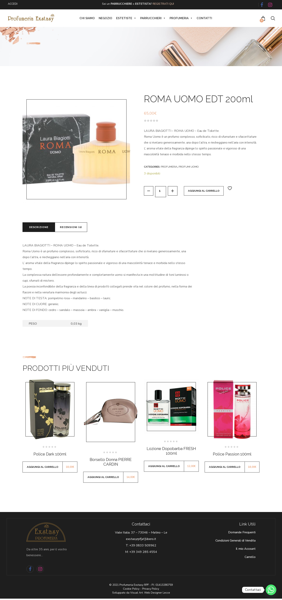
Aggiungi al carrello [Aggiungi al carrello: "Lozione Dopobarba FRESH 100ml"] (164, 467)
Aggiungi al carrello (206, 191)
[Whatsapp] (271, 590)
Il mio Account (246, 550)
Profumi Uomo (189, 166)
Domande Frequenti (242, 534)
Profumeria (181, 18)
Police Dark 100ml (49, 455)
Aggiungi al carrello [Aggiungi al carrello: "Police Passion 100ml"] (224, 468)
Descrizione (41, 227)
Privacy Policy (150, 590)
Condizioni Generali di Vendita (235, 542)
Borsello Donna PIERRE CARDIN (111, 463)
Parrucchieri (153, 18)
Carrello (250, 558)
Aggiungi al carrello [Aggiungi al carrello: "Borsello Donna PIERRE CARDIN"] (103, 478)
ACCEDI (12, 4)
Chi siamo (87, 18)
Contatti (204, 18)
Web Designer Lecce (157, 594)
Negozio (105, 18)
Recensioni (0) (78, 227)
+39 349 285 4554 (143, 553)
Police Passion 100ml (232, 455)
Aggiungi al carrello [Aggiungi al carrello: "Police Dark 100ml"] (42, 468)
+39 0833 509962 (142, 547)
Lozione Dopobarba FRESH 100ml (171, 452)
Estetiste (126, 18)
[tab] (41, 227)
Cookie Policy (131, 590)
